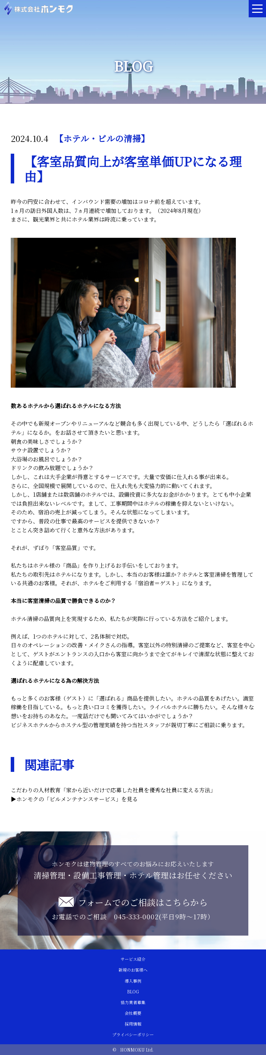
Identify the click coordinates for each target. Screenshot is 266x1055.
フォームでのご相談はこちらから (142, 902)
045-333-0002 (136, 916)
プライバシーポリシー (133, 1034)
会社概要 (133, 1013)
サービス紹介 (133, 959)
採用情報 (133, 1024)
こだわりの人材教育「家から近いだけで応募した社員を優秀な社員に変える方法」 (113, 790)
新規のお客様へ (133, 970)
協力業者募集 (133, 1002)
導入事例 (133, 981)
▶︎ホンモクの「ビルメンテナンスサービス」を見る (74, 799)
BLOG (133, 991)
